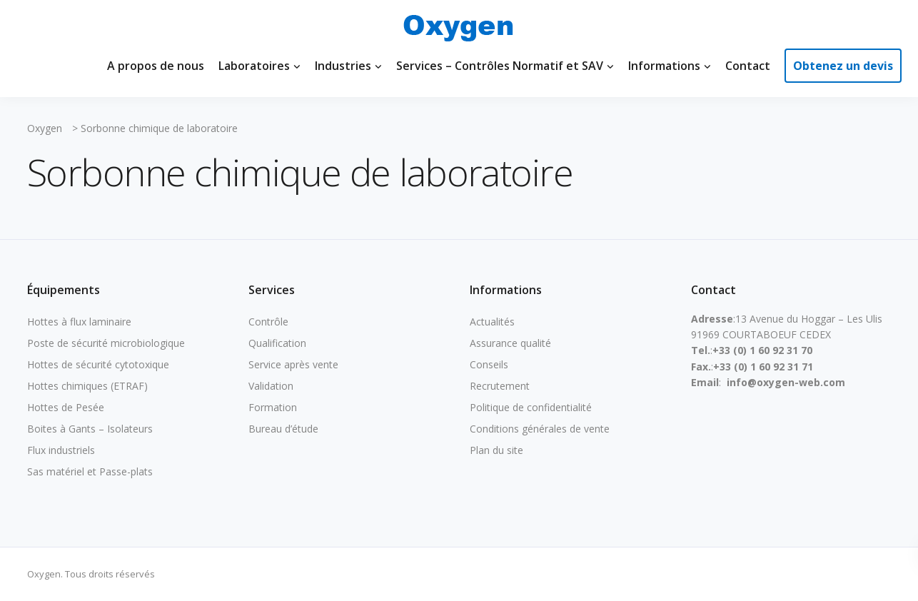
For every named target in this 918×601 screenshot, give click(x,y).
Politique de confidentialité (531, 407)
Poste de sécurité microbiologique (106, 343)
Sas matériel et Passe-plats (90, 471)
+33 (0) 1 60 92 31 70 (762, 350)
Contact (747, 65)
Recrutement (500, 386)
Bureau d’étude (283, 428)
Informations (664, 65)
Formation (272, 407)
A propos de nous (155, 65)
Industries (343, 65)
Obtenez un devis (843, 66)
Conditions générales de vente (540, 428)
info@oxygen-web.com (786, 382)
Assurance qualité (510, 343)
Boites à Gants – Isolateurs (90, 428)
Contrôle (268, 321)
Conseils (489, 364)
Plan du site (496, 450)
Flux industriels (61, 450)
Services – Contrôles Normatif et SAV (499, 65)
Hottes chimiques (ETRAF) (87, 386)
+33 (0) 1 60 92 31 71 (763, 366)
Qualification (277, 343)
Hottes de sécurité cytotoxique (98, 364)
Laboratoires (254, 65)
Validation (270, 386)
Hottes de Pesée (65, 407)
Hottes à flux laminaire (79, 321)
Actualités (492, 321)
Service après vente (293, 364)
